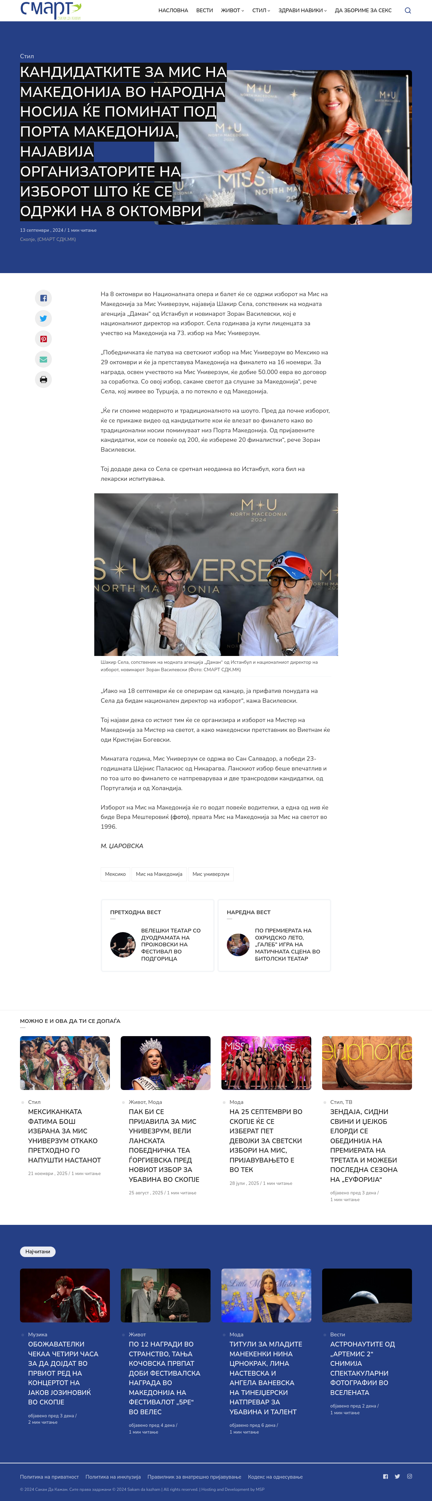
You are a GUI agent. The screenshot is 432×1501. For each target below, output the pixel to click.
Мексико (115, 874)
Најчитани (37, 1251)
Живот (137, 1102)
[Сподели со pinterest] (43, 338)
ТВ (349, 1102)
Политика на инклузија (113, 1477)
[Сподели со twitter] (43, 318)
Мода (155, 1102)
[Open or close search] (407, 10)
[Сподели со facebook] (43, 298)
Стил (27, 56)
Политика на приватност (49, 1477)
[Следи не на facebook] (387, 1476)
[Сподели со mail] (43, 359)
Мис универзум (211, 874)
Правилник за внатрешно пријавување (194, 1477)
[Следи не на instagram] (408, 1476)
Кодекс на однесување (275, 1477)
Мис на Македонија (159, 874)
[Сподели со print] (43, 379)
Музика (37, 1334)
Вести (337, 1334)
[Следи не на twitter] (397, 1476)
